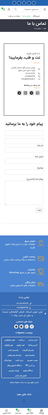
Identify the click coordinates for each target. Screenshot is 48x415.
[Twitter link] (29, 3)
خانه (44, 29)
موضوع (24, 170)
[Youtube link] (19, 3)
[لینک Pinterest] (14, 3)
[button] (24, 401)
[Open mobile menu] (44, 9)
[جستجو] (27, 9)
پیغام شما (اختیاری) (24, 186)
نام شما (24, 147)
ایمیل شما (24, 158)
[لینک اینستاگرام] (24, 3)
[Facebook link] (34, 3)
